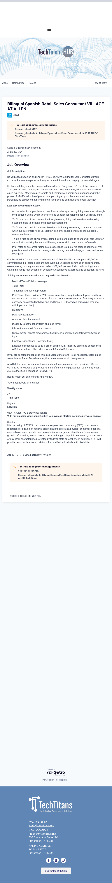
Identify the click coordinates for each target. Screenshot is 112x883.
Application (44, 58)
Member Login (43, 78)
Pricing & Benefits (41, 51)
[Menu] (49, 30)
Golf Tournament (41, 112)
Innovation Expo (42, 105)
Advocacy (45, 126)
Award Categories (40, 167)
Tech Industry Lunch (39, 99)
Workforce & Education (38, 194)
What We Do (44, 248)
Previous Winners (41, 180)
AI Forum (46, 133)
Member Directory (40, 71)
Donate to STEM (41, 221)
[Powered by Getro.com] (56, 772)
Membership (44, 37)
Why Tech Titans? (41, 44)
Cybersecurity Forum (39, 139)
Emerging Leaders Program (35, 207)
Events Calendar (41, 92)
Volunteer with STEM (39, 228)
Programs (45, 119)
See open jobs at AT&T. (26, 381)
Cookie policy (61, 780)
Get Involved (43, 146)
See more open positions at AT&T (26, 747)
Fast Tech (45, 187)
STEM (47, 214)
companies (19, 334)
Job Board (45, 201)
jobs (5, 334)
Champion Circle (42, 64)
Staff (48, 269)
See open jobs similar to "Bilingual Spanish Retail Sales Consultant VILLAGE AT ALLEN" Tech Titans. (56, 386)
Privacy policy (48, 780)
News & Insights (42, 282)
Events (47, 85)
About (47, 241)
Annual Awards (43, 153)
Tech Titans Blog (41, 275)
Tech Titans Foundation (37, 235)
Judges (47, 173)
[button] (56, 871)
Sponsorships (43, 255)
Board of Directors (40, 262)
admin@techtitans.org (41, 825)
